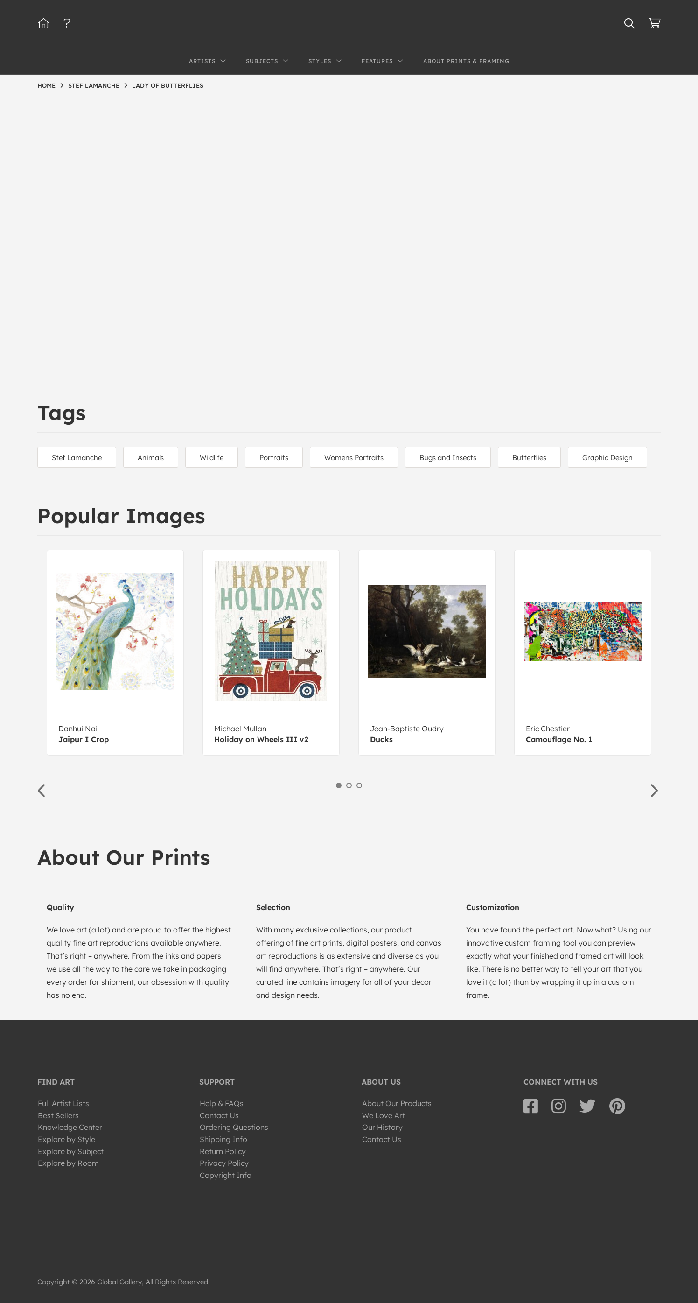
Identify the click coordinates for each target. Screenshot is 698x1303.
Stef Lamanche (77, 457)
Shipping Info (223, 1139)
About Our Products (397, 1103)
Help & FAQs (222, 1103)
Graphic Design (607, 457)
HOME (46, 85)
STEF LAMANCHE (93, 85)
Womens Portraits (354, 457)
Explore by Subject (71, 1151)
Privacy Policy (224, 1163)
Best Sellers (58, 1115)
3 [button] (359, 785)
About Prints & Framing (466, 60)
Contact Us (219, 1115)
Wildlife (211, 457)
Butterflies (529, 457)
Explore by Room (68, 1163)
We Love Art (383, 1115)
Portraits (273, 457)
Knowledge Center (70, 1127)
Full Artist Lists (63, 1103)
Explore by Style (66, 1139)
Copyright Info (225, 1175)
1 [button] (339, 785)
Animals (151, 457)
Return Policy (223, 1151)
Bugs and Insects (447, 457)
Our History (382, 1127)
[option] (115, 652)
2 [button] (349, 785)
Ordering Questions (234, 1127)
